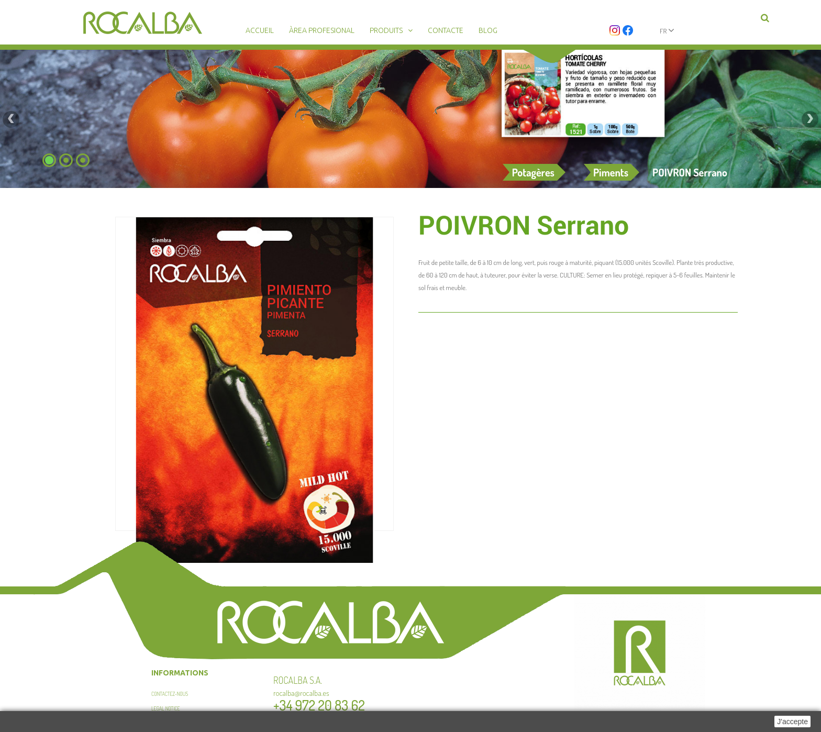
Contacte (445, 30)
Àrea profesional (321, 30)
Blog (488, 30)
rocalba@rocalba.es (301, 693)
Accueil (260, 30)
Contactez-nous (169, 694)
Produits (386, 30)
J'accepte (792, 721)
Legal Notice (165, 708)
